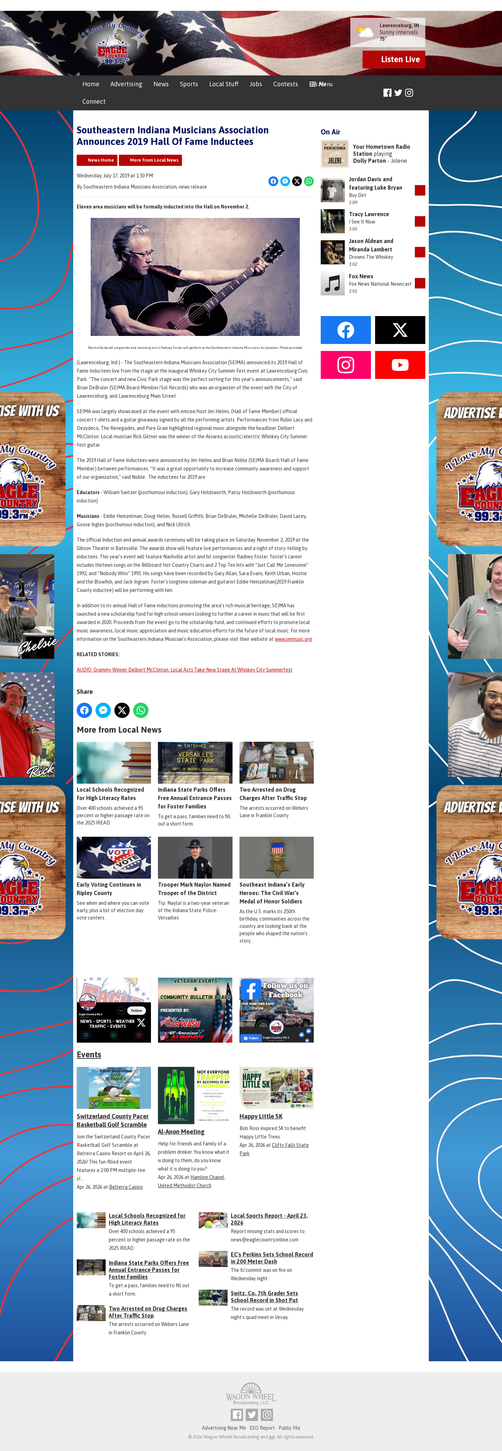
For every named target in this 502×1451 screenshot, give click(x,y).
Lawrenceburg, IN (399, 25)
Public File (290, 1428)
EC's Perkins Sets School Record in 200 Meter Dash (272, 1258)
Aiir (272, 1436)
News (161, 84)
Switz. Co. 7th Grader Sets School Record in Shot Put (264, 1296)
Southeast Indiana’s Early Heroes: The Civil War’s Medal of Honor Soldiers (276, 870)
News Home (101, 160)
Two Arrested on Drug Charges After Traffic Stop (276, 771)
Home (90, 84)
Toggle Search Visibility (421, 93)
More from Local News (154, 160)
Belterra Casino (126, 1187)
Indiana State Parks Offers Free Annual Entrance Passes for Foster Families (195, 775)
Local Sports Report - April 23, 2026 (269, 1219)
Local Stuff (223, 84)
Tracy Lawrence (369, 214)
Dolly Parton (369, 160)
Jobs (256, 84)
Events (89, 1054)
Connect (94, 101)
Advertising (126, 84)
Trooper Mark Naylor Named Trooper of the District (195, 866)
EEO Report (262, 1428)
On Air (317, 84)
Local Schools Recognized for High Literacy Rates (114, 771)
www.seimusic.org (293, 639)
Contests (285, 84)
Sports (189, 84)
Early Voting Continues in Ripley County (114, 866)
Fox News (361, 276)
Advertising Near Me (224, 1428)
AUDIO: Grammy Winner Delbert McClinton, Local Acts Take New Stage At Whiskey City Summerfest (184, 670)
